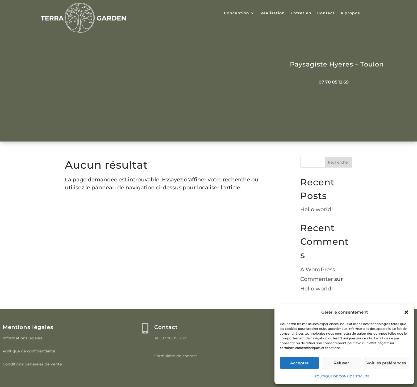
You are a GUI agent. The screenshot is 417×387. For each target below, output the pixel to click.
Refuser (341, 362)
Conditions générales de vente (32, 364)
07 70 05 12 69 (334, 82)
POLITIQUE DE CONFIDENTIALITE (341, 376)
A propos (350, 13)
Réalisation (272, 13)
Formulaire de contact (175, 355)
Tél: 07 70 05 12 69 (170, 338)
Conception (236, 13)
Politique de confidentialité (29, 351)
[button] (406, 312)
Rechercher (338, 162)
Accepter (299, 362)
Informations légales (22, 338)
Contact (326, 13)
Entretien (301, 13)
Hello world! (316, 209)
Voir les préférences (386, 362)
